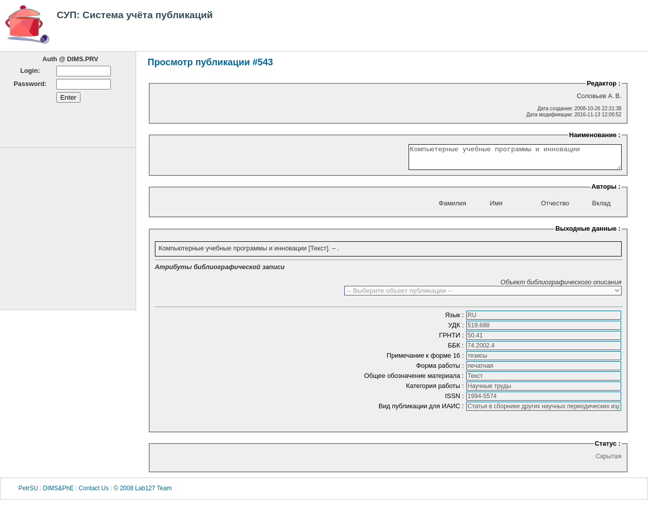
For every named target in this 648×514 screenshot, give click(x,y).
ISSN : (455, 400)
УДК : (456, 329)
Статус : (608, 448)
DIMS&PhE (58, 493)
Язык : (455, 319)
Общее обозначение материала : (414, 380)
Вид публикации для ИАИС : (422, 410)
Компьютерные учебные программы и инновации (502, 159)
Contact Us (93, 493)
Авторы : (605, 191)
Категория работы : (436, 390)
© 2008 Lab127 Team (142, 493)
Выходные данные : (588, 233)
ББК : (457, 350)
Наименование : (595, 135)
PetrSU (28, 493)
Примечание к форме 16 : (426, 360)
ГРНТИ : (452, 340)
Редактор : (604, 83)
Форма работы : (441, 370)
